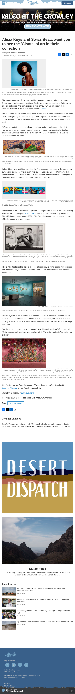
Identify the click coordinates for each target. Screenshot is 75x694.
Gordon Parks (30, 213)
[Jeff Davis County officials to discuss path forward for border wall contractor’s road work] (9, 591)
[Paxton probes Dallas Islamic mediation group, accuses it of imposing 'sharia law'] (9, 602)
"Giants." (43, 109)
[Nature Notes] (37, 540)
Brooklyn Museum (9, 388)
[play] (3, 690)
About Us (7, 683)
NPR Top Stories (16, 403)
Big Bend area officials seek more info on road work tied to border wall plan (45, 622)
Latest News (9, 584)
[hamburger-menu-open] (3, 3)
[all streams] (72, 690)
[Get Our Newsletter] (37, 477)
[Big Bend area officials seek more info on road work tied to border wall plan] (9, 625)
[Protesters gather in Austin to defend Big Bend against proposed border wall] (9, 614)
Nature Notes (37, 568)
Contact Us (7, 685)
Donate (68, 3)
